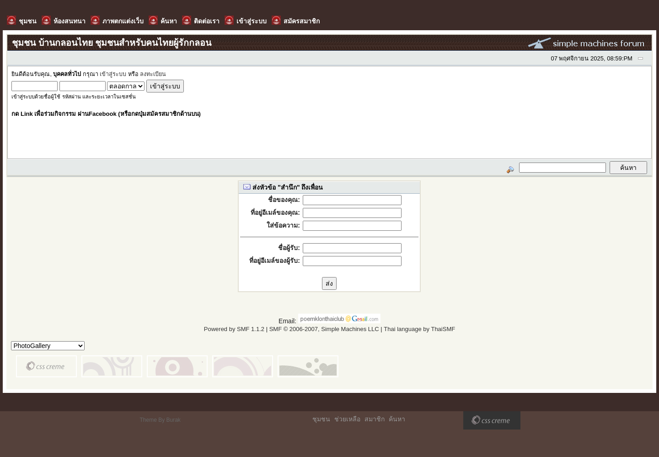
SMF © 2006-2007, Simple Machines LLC (324, 329)
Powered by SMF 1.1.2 (234, 329)
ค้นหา (397, 419)
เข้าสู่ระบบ (113, 74)
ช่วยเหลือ (347, 419)
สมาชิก (374, 419)
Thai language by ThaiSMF (419, 329)
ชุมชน (321, 419)
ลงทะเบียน (153, 74)
